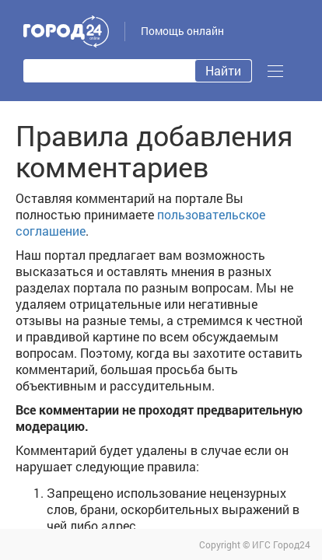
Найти (223, 70)
